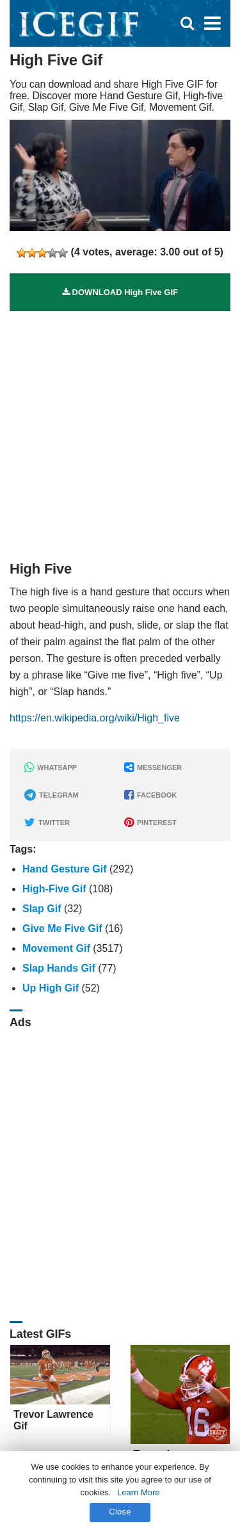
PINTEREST (150, 822)
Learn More (138, 1492)
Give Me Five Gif (62, 928)
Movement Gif (56, 948)
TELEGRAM (51, 795)
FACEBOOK (150, 795)
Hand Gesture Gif (64, 869)
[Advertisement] (120, 431)
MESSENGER (153, 767)
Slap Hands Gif (58, 968)
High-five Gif (54, 888)
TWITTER (47, 822)
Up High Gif (50, 988)
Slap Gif (41, 908)
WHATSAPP (50, 767)
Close (120, 1511)
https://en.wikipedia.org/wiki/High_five (95, 717)
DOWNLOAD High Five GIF (120, 292)
